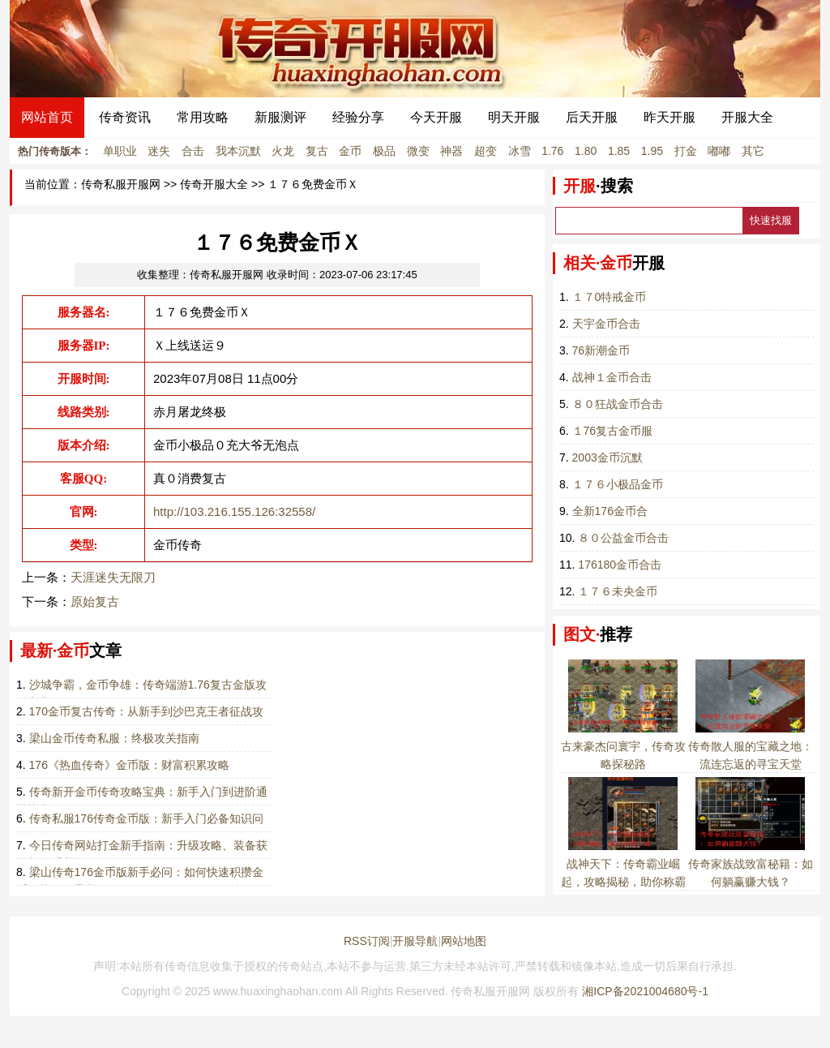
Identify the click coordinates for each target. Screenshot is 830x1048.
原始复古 (95, 601)
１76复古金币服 (612, 430)
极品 (384, 150)
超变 (485, 150)
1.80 (586, 150)
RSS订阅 (367, 940)
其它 (753, 150)
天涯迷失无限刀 (113, 577)
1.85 (619, 150)
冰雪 (519, 150)
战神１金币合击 (612, 377)
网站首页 (47, 117)
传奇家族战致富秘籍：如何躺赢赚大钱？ (750, 864)
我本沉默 (238, 150)
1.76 (552, 150)
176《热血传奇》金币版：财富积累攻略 (129, 764)
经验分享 (358, 117)
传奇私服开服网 (120, 184)
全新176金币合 (610, 511)
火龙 (283, 150)
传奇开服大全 (214, 184)
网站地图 (463, 940)
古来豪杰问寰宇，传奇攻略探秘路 (623, 746)
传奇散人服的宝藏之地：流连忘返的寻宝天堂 (750, 746)
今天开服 (436, 117)
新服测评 (280, 117)
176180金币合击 (619, 564)
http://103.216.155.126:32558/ (234, 511)
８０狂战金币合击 (617, 403)
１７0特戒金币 (609, 296)
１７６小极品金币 (617, 484)
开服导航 (415, 940)
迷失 (159, 150)
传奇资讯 (125, 117)
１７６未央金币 (617, 591)
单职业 (120, 150)
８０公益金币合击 (623, 537)
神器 (451, 150)
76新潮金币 (601, 350)
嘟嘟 (719, 150)
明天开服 (514, 117)
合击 (193, 150)
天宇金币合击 (606, 323)
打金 (685, 150)
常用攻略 (203, 117)
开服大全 (747, 117)
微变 (418, 150)
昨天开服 (669, 117)
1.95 (652, 150)
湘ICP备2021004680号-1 (645, 991)
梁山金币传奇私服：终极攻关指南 (114, 738)
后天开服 (592, 117)
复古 (317, 150)
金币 (350, 150)
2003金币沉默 (607, 457)
